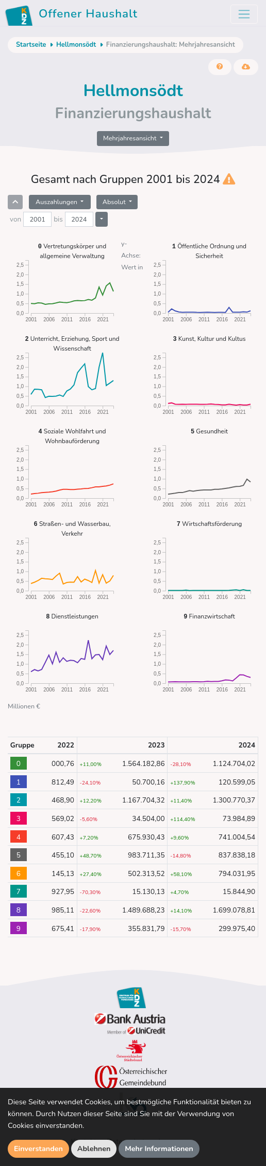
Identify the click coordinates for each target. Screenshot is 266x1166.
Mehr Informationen (159, 1148)
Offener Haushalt (73, 15)
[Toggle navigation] (244, 14)
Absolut (115, 201)
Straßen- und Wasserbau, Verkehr (72, 528)
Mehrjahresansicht (130, 138)
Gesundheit (209, 431)
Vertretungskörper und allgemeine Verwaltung (72, 251)
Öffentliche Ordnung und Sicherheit (209, 251)
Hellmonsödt (76, 44)
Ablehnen (94, 1148)
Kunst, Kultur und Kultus (209, 338)
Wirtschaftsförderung (209, 523)
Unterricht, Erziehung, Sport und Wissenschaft (72, 343)
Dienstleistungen (72, 616)
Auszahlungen (57, 201)
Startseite (31, 44)
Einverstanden (38, 1148)
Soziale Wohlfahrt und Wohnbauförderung (72, 436)
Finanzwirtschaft (209, 616)
